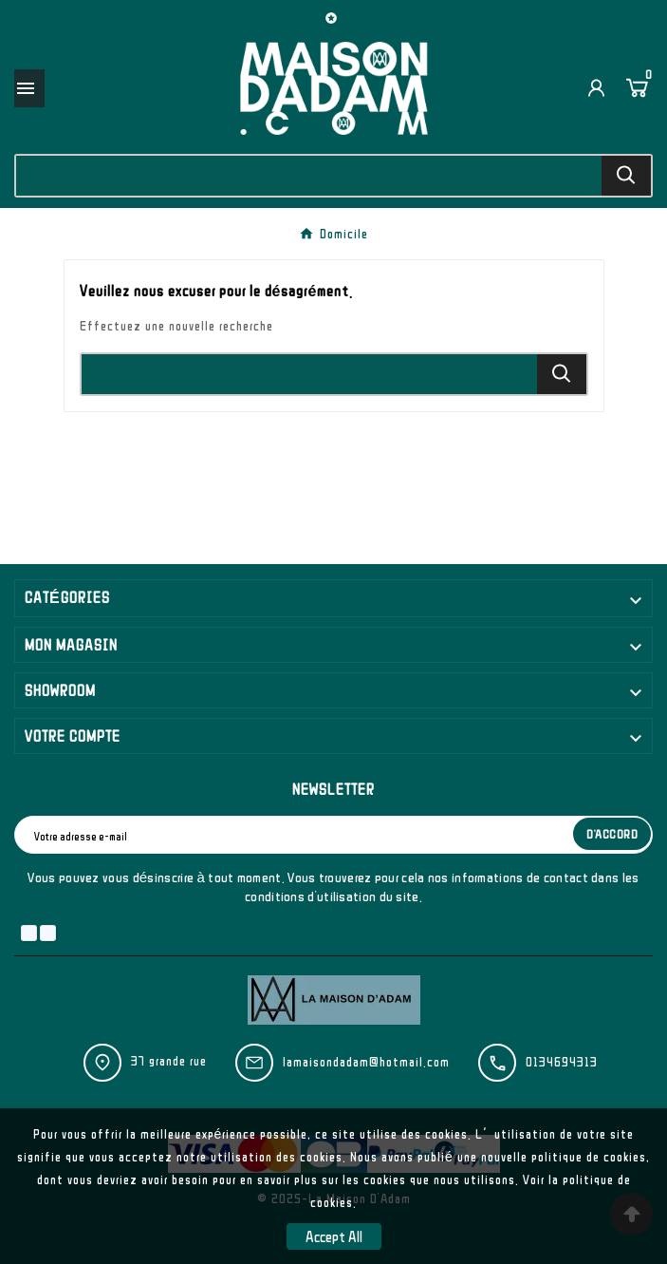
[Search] (626, 175)
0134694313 (562, 1061)
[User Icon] (596, 88)
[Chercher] (309, 176)
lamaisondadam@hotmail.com (366, 1061)
